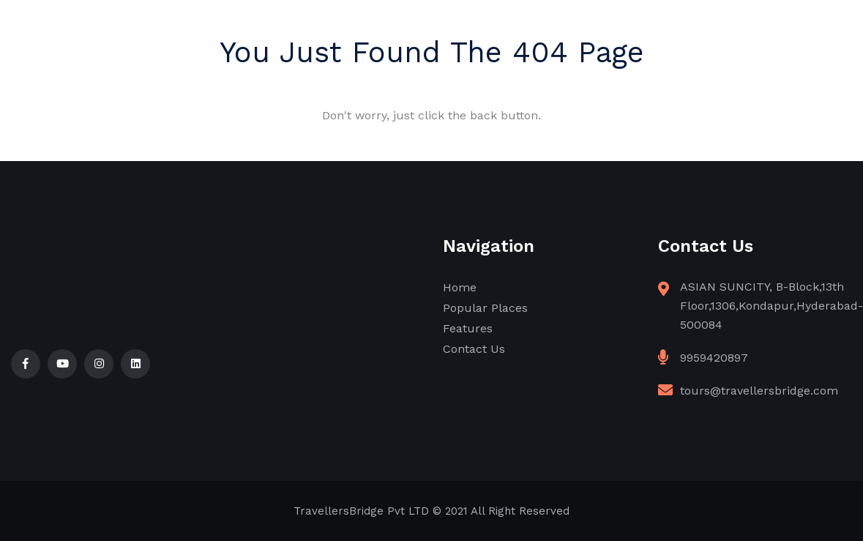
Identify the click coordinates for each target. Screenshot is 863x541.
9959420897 (714, 358)
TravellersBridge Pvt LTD (361, 511)
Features (468, 328)
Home (460, 287)
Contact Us (474, 349)
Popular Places (485, 308)
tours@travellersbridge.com (759, 391)
